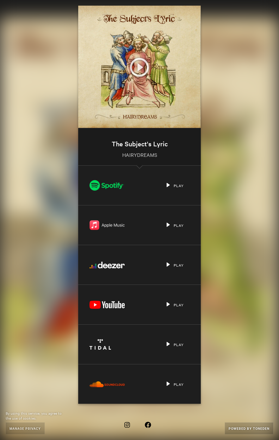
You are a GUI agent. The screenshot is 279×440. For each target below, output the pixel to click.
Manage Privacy (25, 428)
